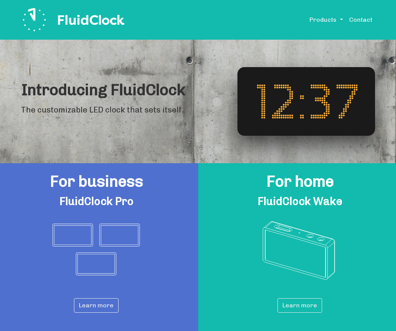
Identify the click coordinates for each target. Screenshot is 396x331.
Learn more (96, 305)
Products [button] (323, 19)
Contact (360, 19)
